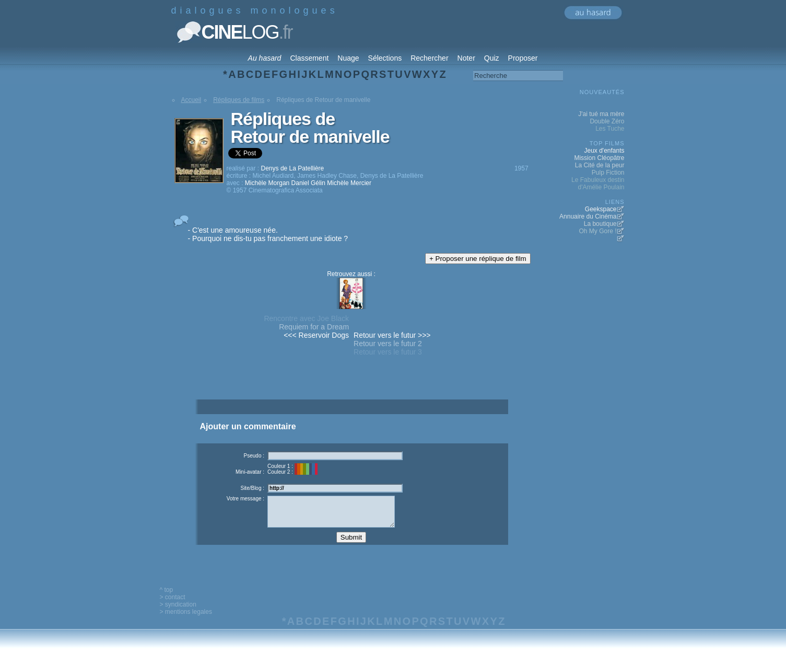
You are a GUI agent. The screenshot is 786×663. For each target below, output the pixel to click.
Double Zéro (607, 121)
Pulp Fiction (608, 172)
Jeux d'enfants (604, 150)
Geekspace (601, 209)
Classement (309, 58)
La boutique (600, 223)
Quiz (491, 58)
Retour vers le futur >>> (392, 335)
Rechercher (429, 58)
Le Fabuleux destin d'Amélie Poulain (597, 183)
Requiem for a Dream (314, 327)
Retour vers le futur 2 (388, 343)
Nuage (348, 58)
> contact (172, 605)
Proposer (523, 58)
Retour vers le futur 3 (388, 352)
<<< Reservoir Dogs (316, 335)
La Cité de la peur (600, 165)
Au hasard (264, 58)
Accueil (191, 100)
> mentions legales (186, 619)
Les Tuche (609, 128)
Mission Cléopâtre (599, 158)
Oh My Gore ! (597, 231)
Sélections (385, 58)
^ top (166, 597)
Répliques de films (238, 100)
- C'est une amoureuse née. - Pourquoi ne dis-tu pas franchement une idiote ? (268, 234)
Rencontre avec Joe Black (306, 318)
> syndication (178, 612)
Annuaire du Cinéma (587, 216)
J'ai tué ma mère (601, 114)
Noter (466, 58)
